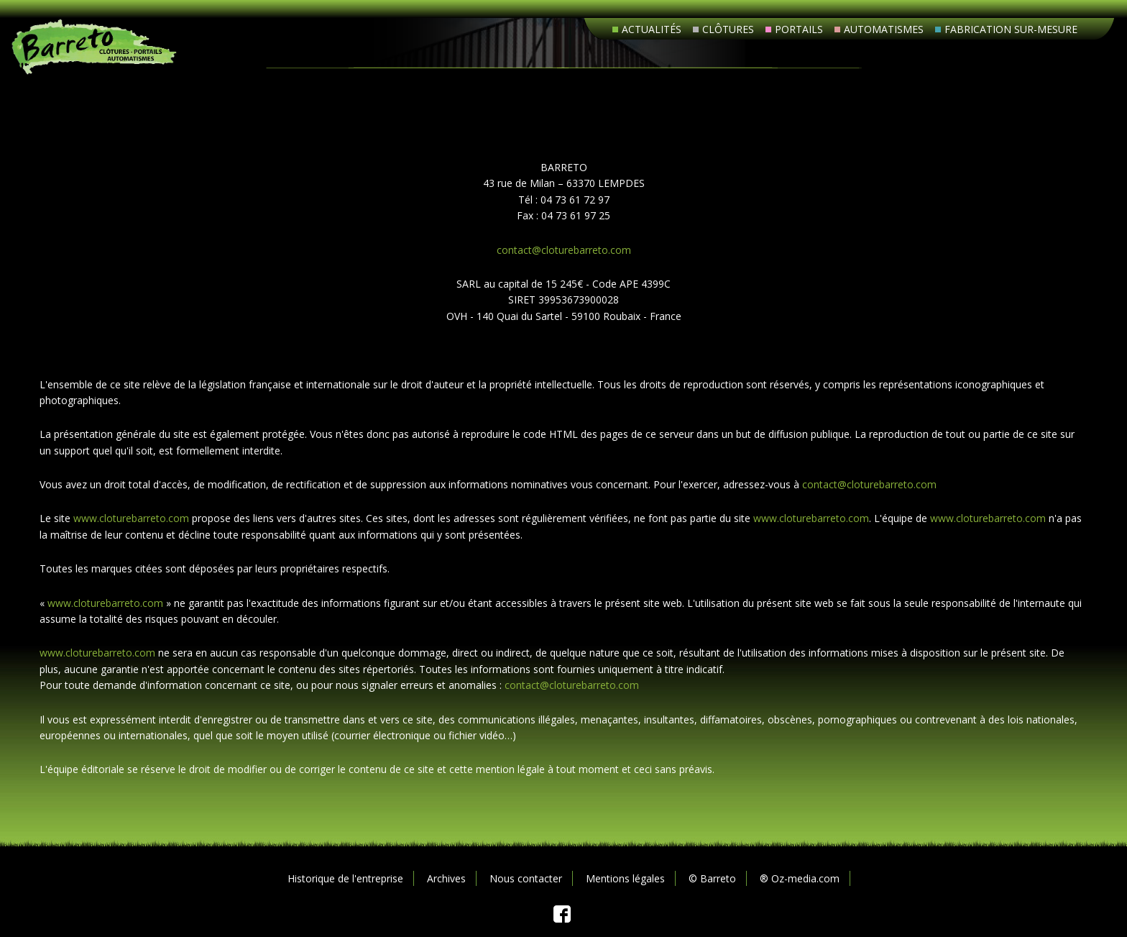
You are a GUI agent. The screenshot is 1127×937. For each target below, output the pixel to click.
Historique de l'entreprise (345, 878)
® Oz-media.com (800, 878)
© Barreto (712, 878)
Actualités (651, 29)
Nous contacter (525, 878)
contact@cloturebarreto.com (564, 250)
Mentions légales (625, 878)
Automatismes (884, 29)
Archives (446, 878)
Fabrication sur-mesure (1010, 29)
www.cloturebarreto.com (131, 518)
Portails (799, 29)
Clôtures (728, 29)
